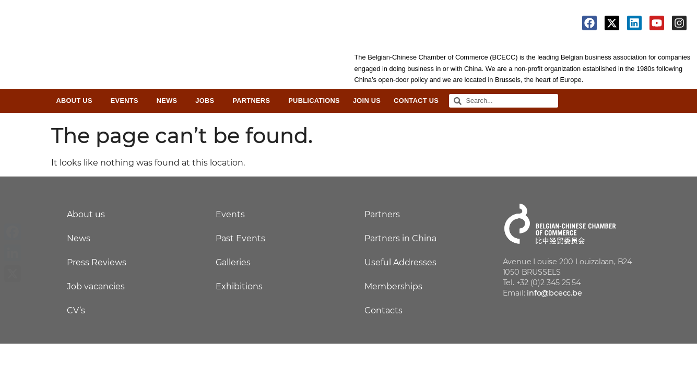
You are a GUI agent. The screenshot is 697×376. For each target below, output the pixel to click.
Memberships (393, 286)
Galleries (233, 262)
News (170, 101)
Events (127, 101)
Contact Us (416, 100)
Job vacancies (96, 286)
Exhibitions (239, 286)
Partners (253, 101)
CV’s (76, 310)
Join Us (367, 100)
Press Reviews (96, 262)
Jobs (207, 101)
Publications (314, 100)
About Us (77, 101)
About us (86, 214)
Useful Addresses (400, 262)
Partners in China (400, 238)
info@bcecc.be (554, 293)
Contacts (383, 310)
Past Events (240, 238)
